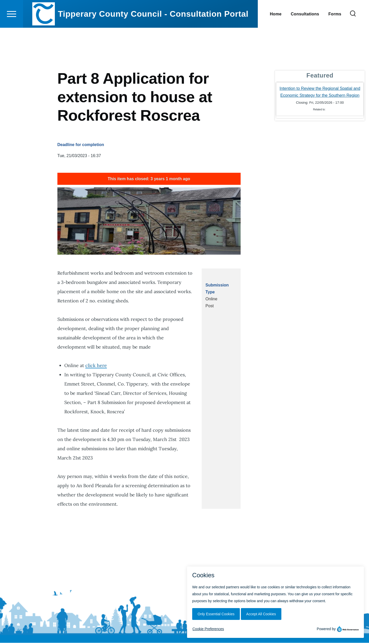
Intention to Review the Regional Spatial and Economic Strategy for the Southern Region (320, 92)
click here (96, 366)
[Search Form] (353, 32)
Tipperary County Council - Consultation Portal (153, 32)
